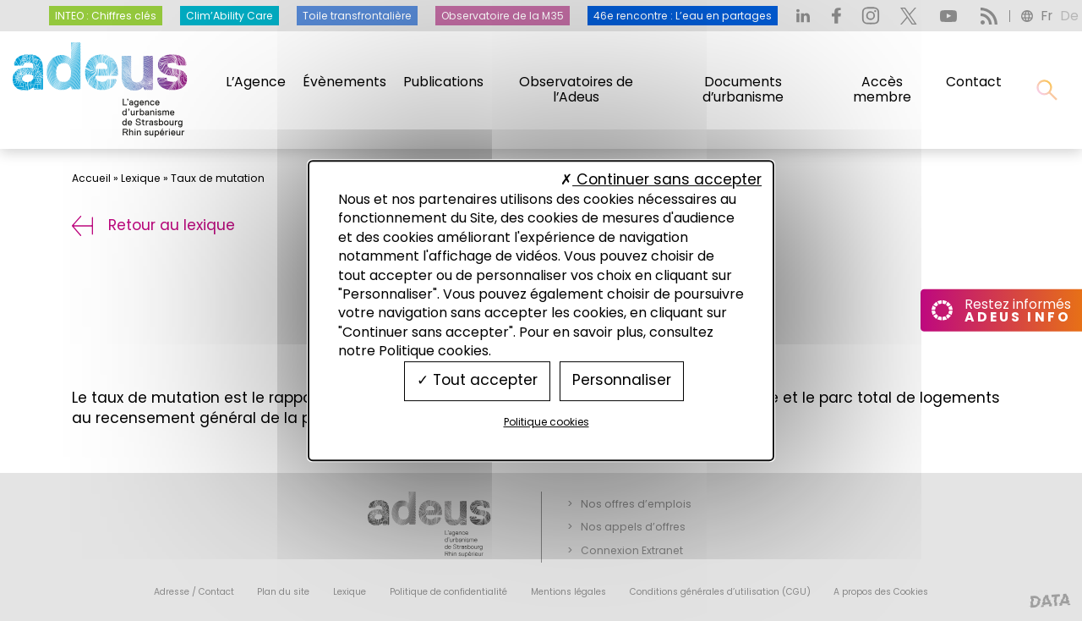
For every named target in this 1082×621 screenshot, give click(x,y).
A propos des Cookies (880, 591)
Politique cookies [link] (546, 422)
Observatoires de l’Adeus (576, 90)
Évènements (344, 82)
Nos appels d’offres (633, 526)
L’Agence (256, 82)
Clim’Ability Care (229, 15)
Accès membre (882, 90)
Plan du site (283, 591)
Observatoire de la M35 (502, 15)
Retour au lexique (153, 225)
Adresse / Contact (194, 591)
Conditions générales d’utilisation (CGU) (720, 591)
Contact (974, 82)
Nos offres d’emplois (636, 504)
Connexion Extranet (632, 550)
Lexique (141, 178)
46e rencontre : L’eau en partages (682, 15)
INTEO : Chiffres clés (105, 15)
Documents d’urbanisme (743, 90)
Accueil (91, 178)
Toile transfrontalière (357, 15)
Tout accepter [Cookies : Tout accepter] (477, 381)
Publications (443, 82)
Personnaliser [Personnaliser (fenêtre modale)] (621, 381)
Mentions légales (568, 591)
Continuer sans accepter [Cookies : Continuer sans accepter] (661, 179)
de (1069, 16)
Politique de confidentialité (448, 591)
